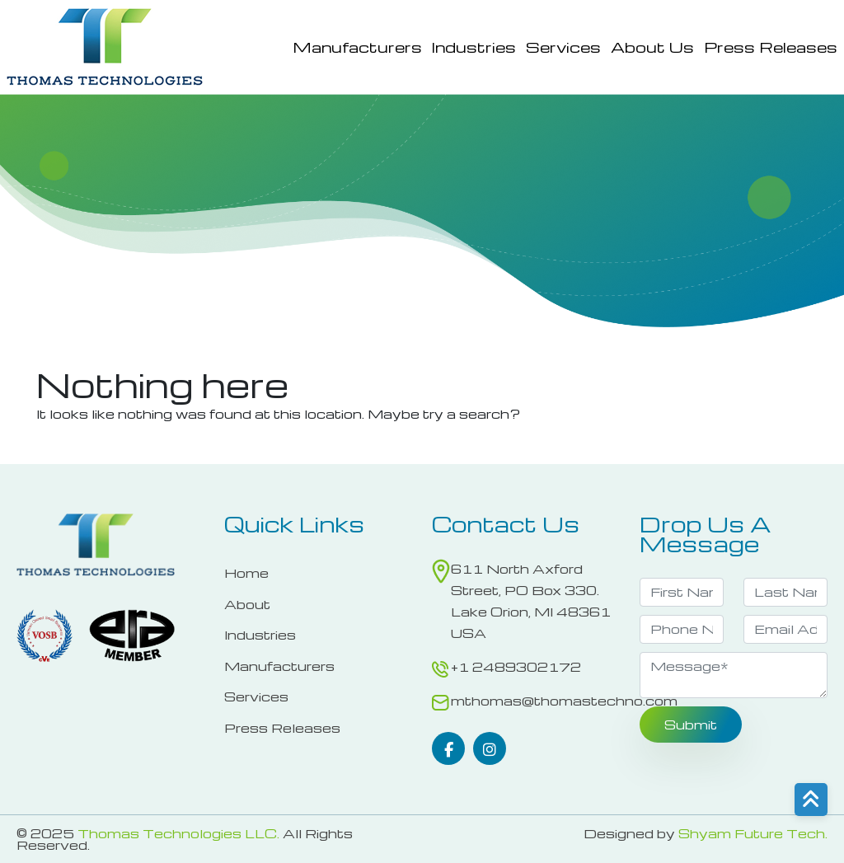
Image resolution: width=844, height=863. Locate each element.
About (247, 604)
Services (563, 47)
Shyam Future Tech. (753, 833)
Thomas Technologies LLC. (178, 833)
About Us (652, 47)
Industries (474, 47)
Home (246, 573)
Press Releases (770, 47)
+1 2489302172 (516, 667)
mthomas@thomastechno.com (564, 700)
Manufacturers (357, 47)
